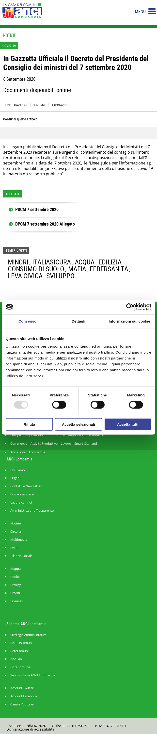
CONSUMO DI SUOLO (36, 269)
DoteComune (20, 667)
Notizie (15, 523)
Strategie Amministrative (28, 634)
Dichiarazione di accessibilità (30, 729)
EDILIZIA (110, 262)
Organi (15, 478)
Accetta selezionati (78, 424)
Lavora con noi (21, 502)
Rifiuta (29, 424)
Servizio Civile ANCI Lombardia (32, 675)
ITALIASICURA (51, 262)
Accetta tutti (127, 424)
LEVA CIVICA (25, 276)
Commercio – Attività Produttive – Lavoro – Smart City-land (53, 443)
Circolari (16, 531)
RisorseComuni (21, 642)
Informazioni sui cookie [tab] (129, 321)
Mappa (15, 568)
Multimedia (18, 539)
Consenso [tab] (27, 321)
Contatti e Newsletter (26, 486)
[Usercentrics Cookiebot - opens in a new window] (129, 306)
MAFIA (77, 269)
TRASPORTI (21, 105)
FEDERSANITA (109, 269)
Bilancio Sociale (21, 555)
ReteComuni (19, 650)
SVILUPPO (60, 276)
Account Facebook (23, 696)
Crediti (15, 593)
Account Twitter (21, 688)
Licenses (16, 601)
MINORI (18, 262)
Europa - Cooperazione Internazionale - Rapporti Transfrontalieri (57, 435)
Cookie (15, 576)
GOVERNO (39, 105)
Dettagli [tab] (78, 321)
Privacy (15, 585)
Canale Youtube (21, 704)
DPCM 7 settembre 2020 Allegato (45, 224)
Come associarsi (22, 494)
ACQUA (85, 262)
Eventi (14, 547)
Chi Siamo (17, 470)
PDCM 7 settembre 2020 (37, 209)
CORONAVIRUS (60, 105)
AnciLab (16, 659)
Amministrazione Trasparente (32, 510)
